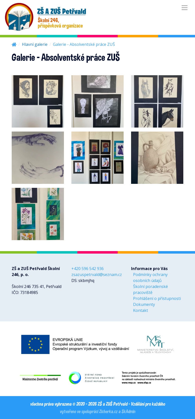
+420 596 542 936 (87, 268)
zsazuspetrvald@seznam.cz (96, 274)
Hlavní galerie (35, 44)
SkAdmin (128, 411)
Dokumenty (144, 304)
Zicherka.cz (108, 411)
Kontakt (140, 310)
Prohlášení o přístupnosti (157, 298)
